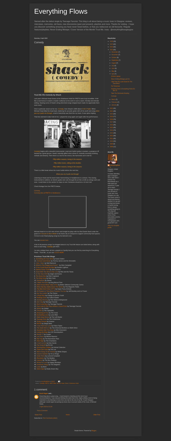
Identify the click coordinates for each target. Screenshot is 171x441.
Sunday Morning (42, 300)
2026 (111, 41)
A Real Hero (41, 295)
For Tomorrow (115, 86)
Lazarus (40, 360)
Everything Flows (60, 11)
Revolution (40, 358)
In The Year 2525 (42, 274)
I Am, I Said (39, 263)
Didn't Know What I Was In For (47, 285)
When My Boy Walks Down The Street (50, 287)
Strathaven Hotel (74, 383)
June (113, 68)
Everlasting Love (42, 315)
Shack (67, 383)
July (113, 65)
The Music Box (41, 276)
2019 (111, 116)
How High (40, 341)
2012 (111, 135)
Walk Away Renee (43, 317)
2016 (111, 125)
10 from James (115, 76)
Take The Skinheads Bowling (120, 93)
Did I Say (40, 302)
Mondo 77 (40, 334)
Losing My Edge (42, 332)
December (115, 52)
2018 (111, 119)
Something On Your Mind (44, 259)
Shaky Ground (42, 321)
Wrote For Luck (42, 362)
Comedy (37, 191)
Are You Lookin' (42, 293)
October (114, 57)
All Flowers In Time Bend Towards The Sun (51, 291)
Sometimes (40, 280)
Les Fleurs (40, 336)
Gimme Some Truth (42, 269)
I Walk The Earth (43, 282)
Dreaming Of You (42, 313)
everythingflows (115, 166)
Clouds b (40, 310)
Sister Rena (41, 356)
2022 (111, 108)
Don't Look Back (42, 304)
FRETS (47, 383)
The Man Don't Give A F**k (46, 289)
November (115, 55)
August (114, 63)
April (113, 74)
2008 (111, 146)
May (113, 71)
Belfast (39, 308)
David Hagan (43, 393)
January (114, 105)
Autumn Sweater (42, 354)
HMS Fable (53, 383)
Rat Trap (40, 339)
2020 (111, 114)
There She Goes (42, 349)
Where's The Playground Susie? (47, 265)
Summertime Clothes (44, 347)
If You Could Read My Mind (45, 267)
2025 (111, 44)
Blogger (93, 430)
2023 (111, 49)
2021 (111, 111)
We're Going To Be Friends (46, 352)
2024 (111, 47)
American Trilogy (42, 364)
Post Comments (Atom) (50, 418)
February (114, 102)
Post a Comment (42, 410)
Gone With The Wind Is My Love (47, 272)
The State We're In (43, 328)
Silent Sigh (40, 369)
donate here (44, 240)
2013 (111, 133)
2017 (111, 122)
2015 (111, 127)
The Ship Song (41, 278)
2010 (111, 141)
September (115, 60)
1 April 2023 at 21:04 (45, 406)
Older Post (96, 415)
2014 (111, 130)
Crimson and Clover (44, 261)
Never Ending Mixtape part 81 (120, 79)
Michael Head (60, 383)
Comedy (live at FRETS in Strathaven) (47, 193)
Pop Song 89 (41, 345)
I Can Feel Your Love (44, 326)
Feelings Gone (42, 297)
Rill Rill (38, 323)
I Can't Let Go (42, 343)
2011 (111, 138)
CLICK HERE (59, 252)
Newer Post (38, 415)
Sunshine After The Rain (45, 330)
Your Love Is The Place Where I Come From (52, 306)
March (114, 99)
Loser (38, 367)
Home (68, 415)
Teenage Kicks (42, 319)
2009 (111, 144)
